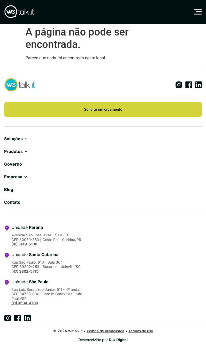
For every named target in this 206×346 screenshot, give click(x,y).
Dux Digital (118, 339)
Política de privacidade (105, 331)
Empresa (13, 176)
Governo (13, 164)
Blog (8, 189)
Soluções (13, 138)
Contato (12, 202)
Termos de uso (141, 331)
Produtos (13, 151)
